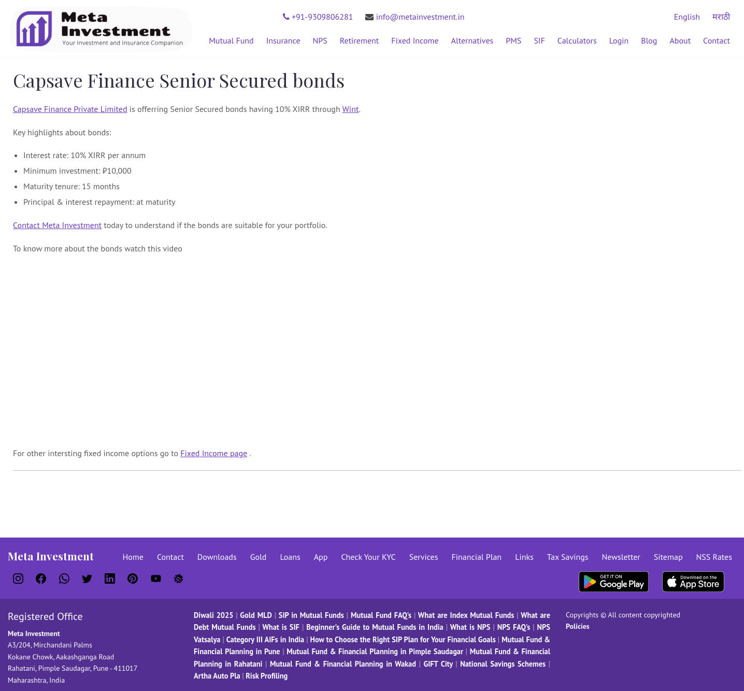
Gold (258, 557)
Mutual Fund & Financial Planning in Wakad (343, 664)
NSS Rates (714, 557)
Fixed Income (414, 40)
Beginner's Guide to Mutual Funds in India (374, 627)
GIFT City (437, 664)
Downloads (217, 557)
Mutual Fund (231, 40)
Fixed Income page (213, 453)
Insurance (283, 40)
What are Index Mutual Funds (466, 615)
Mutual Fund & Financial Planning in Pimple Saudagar (375, 651)
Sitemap (668, 557)
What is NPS (470, 627)
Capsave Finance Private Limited (70, 109)
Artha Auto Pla (217, 676)
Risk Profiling (267, 676)
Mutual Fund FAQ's (381, 615)
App (321, 557)
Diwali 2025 (213, 615)
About (680, 40)
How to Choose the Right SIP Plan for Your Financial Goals (403, 639)
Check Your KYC (368, 557)
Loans (290, 557)
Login (619, 40)
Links (524, 557)
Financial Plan (476, 557)
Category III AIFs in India (265, 639)
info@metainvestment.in (414, 16)
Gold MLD (255, 615)
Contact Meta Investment (57, 225)
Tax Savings (568, 557)
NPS (320, 40)
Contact (716, 40)
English (687, 16)
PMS (513, 40)
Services (423, 557)
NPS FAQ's (514, 627)
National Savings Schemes (503, 664)
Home (132, 557)
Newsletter (621, 557)
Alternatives (472, 40)
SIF (539, 40)
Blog (649, 40)
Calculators (577, 40)
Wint (350, 109)
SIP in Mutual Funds (311, 615)
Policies (578, 626)
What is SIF (282, 627)
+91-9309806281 (318, 16)
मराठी (721, 16)
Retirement (359, 40)
